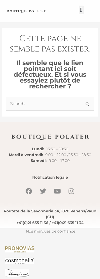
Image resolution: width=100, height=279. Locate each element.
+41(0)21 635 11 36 (32, 222)
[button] (81, 10)
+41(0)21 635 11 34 (68, 222)
